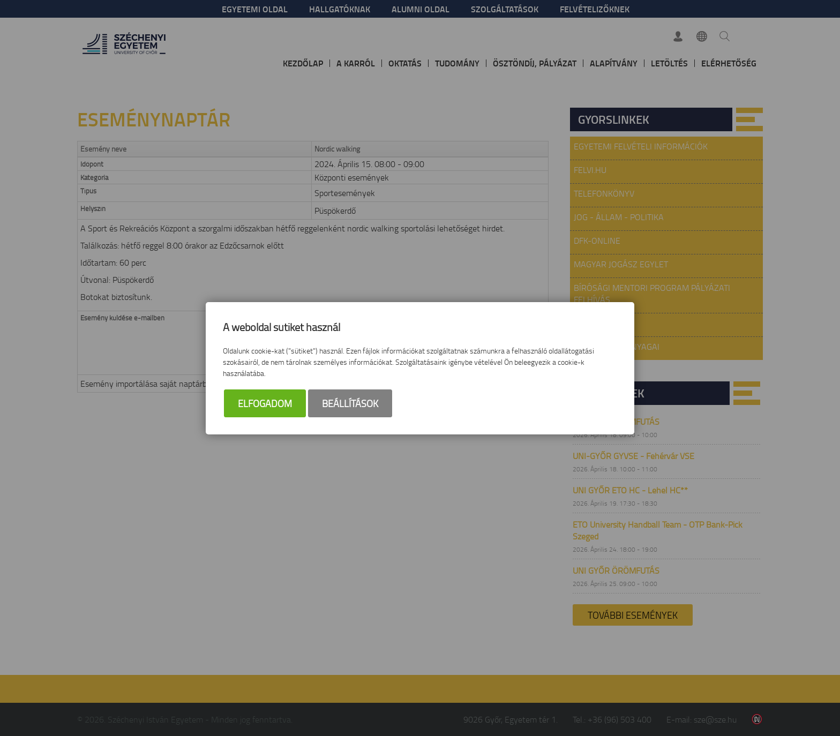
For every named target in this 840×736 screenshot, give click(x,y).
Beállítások (350, 403)
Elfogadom (265, 403)
